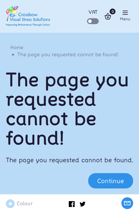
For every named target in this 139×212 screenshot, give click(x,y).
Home (16, 47)
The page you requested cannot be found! (67, 54)
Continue (110, 180)
